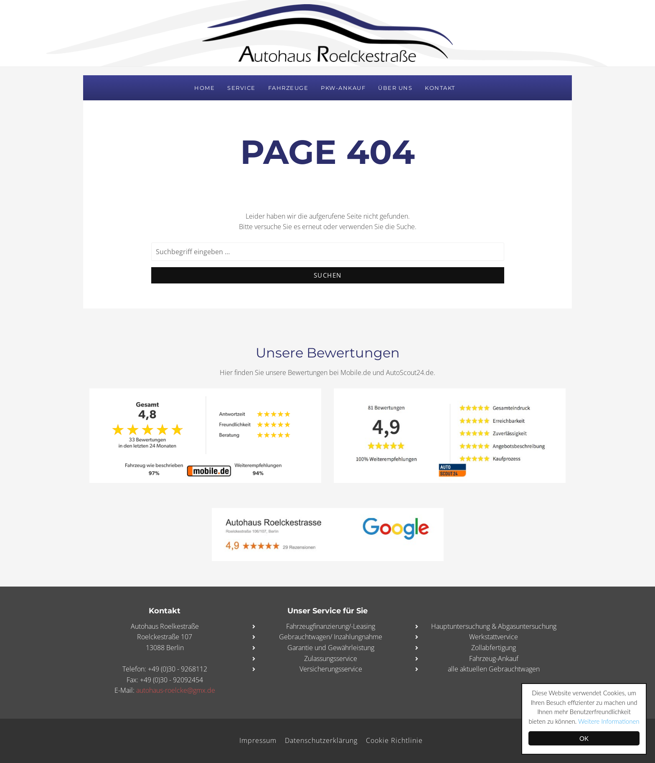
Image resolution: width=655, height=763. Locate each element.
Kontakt (440, 87)
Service (241, 87)
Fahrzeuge (288, 87)
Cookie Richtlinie (394, 740)
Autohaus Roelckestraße (327, 33)
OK (584, 738)
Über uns (395, 87)
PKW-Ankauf (343, 87)
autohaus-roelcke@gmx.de (175, 690)
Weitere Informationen (608, 721)
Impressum (258, 740)
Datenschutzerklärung (321, 740)
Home (204, 87)
